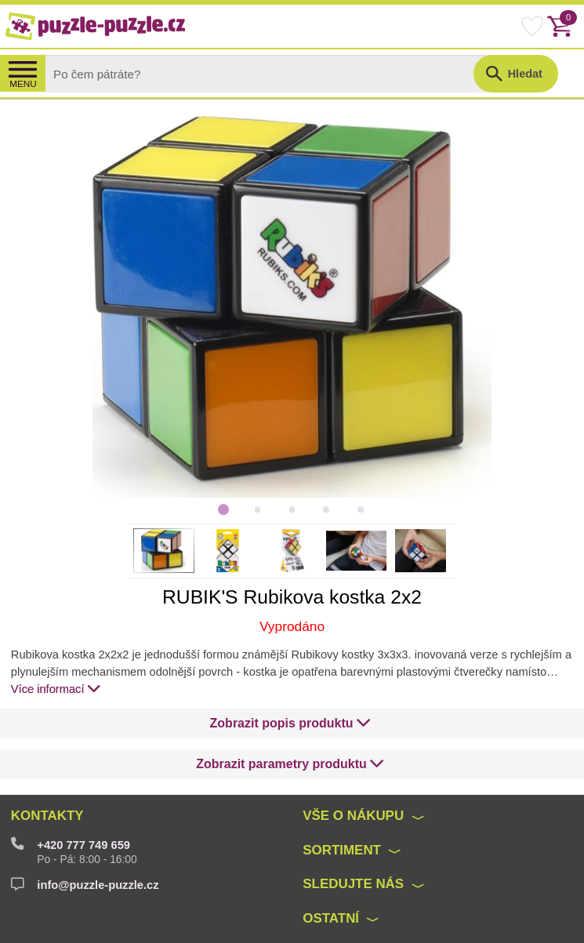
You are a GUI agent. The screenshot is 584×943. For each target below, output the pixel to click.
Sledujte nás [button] (353, 883)
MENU (23, 83)
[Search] (272, 73)
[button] (290, 723)
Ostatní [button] (331, 918)
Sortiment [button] (342, 850)
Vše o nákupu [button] (353, 815)
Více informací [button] (56, 688)
